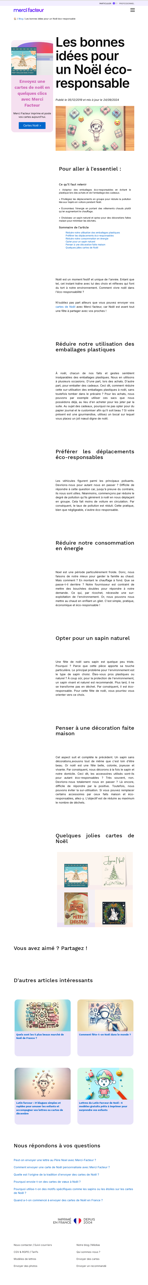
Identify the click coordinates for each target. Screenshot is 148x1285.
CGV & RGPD (21, 1252)
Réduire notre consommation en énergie (87, 238)
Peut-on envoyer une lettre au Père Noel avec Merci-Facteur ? (55, 1160)
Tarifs (34, 1252)
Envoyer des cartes (88, 1259)
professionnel (123, 3)
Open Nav (133, 8)
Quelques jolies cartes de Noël (82, 247)
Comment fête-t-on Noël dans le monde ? (105, 1034)
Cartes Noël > (32, 125)
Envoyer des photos (25, 1266)
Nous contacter (23, 1245)
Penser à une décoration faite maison (85, 244)
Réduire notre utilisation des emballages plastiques (93, 232)
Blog (21, 18)
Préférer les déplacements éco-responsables (90, 235)
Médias (95, 1245)
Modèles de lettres (25, 1259)
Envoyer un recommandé (91, 1266)
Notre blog (83, 1245)
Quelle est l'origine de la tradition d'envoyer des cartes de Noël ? (56, 1174)
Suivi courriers (43, 1245)
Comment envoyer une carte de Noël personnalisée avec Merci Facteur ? (62, 1167)
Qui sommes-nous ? (88, 1252)
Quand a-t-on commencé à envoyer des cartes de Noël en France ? (58, 1200)
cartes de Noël (65, 306)
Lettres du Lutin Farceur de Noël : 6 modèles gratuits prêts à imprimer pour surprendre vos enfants (103, 1106)
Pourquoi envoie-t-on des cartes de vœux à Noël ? (47, 1181)
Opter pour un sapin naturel (80, 241)
